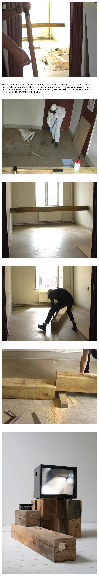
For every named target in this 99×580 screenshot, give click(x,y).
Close (95, 2)
